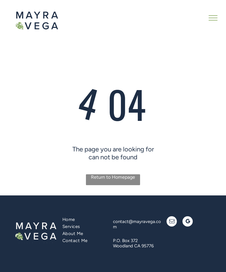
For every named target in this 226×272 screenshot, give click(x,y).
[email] (172, 222)
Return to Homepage (113, 177)
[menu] (213, 18)
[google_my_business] (187, 222)
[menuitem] (84, 219)
